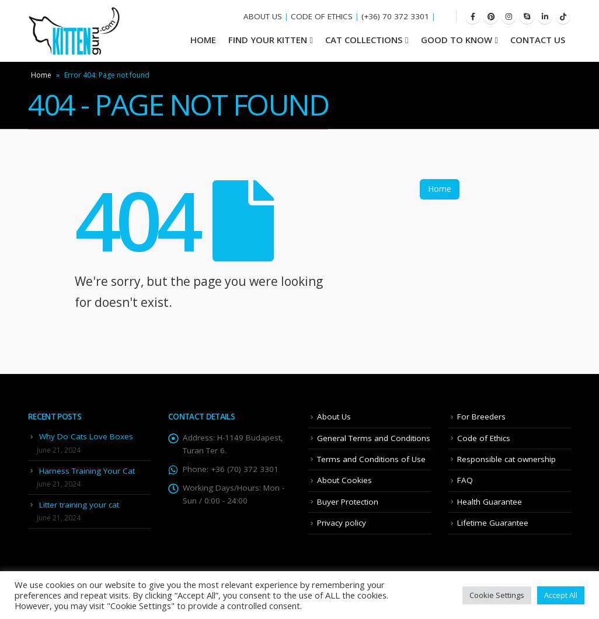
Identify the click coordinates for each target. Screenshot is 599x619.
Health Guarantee (489, 501)
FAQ (465, 480)
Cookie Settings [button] (496, 595)
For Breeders (481, 416)
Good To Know (456, 40)
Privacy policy (341, 522)
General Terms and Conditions (373, 438)
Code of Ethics (483, 438)
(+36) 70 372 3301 (395, 16)
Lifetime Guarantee (492, 522)
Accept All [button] (560, 595)
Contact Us (537, 40)
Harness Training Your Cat (87, 471)
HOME (203, 40)
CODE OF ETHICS (322, 16)
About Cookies (344, 480)
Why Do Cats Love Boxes (86, 436)
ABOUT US (262, 16)
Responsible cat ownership (506, 459)
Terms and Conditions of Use (371, 459)
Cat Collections (363, 40)
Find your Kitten (267, 40)
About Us (334, 416)
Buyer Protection (347, 501)
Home (41, 75)
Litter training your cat (79, 504)
